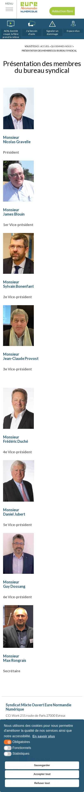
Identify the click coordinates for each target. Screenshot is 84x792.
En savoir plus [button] (43, 736)
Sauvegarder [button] (42, 765)
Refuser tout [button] (42, 783)
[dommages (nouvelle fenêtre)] (52, 28)
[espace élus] (73, 27)
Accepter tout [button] (42, 774)
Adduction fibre (62, 11)
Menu (9, 3)
